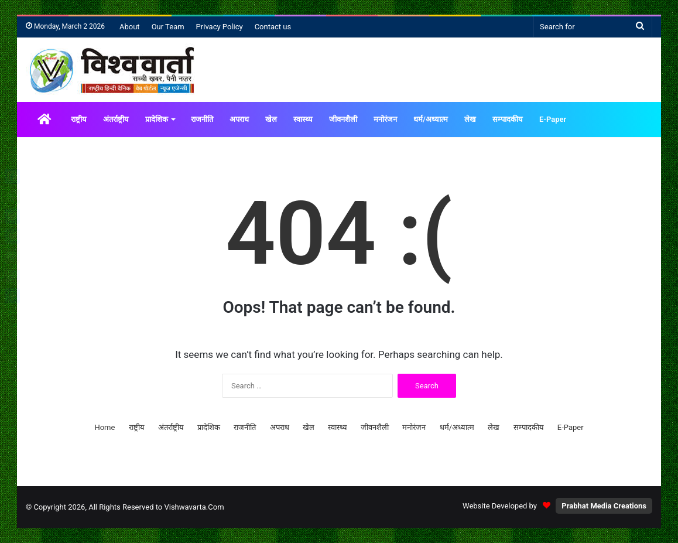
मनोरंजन (385, 119)
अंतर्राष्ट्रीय (116, 119)
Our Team (168, 26)
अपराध (239, 119)
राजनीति (202, 119)
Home (104, 427)
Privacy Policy (219, 26)
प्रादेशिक (156, 119)
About (129, 26)
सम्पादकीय (507, 119)
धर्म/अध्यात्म (430, 119)
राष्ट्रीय (79, 119)
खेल (271, 119)
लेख (470, 119)
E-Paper (552, 119)
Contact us (273, 26)
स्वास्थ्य (303, 119)
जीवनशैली (343, 119)
